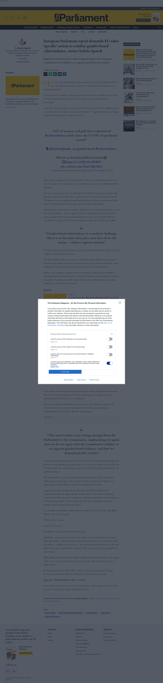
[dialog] (81, 341)
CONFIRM (65, 372)
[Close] (121, 303)
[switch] (110, 339)
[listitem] (81, 334)
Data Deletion (68, 380)
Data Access (81, 380)
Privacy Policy (94, 380)
